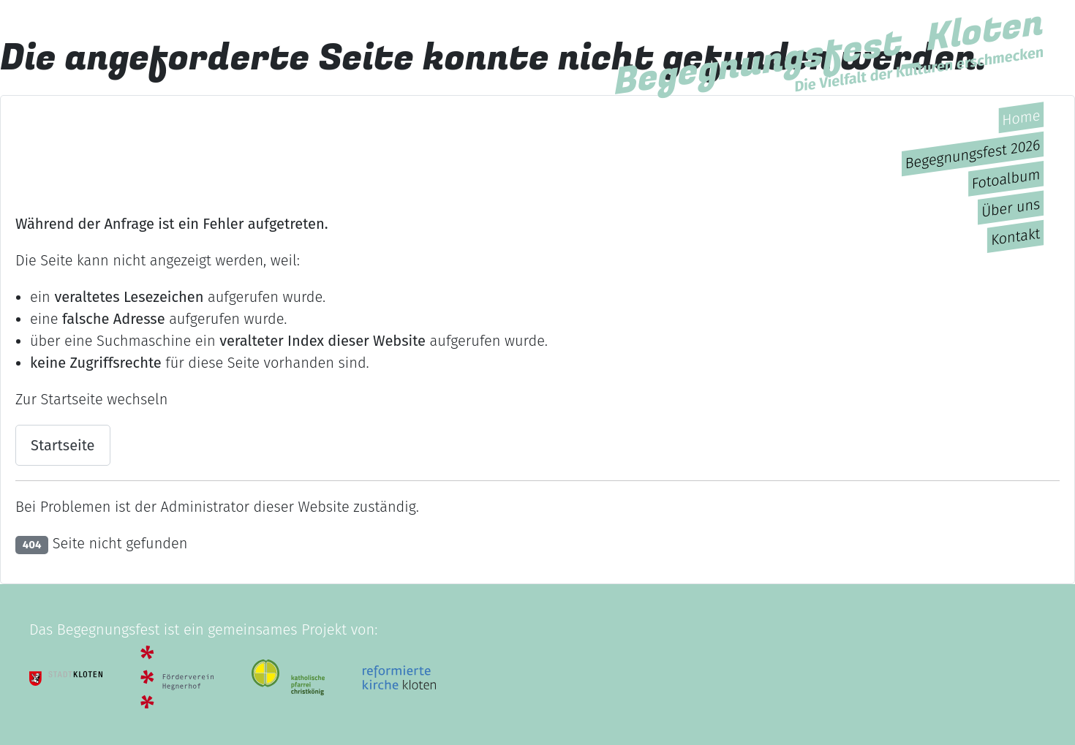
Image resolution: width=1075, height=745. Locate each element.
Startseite (63, 445)
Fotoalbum (1005, 178)
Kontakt (1015, 236)
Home (1021, 117)
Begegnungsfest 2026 (973, 153)
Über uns (1010, 207)
